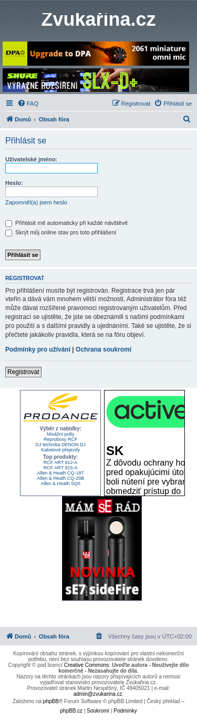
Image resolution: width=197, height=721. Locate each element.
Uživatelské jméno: (31, 159)
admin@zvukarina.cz (98, 694)
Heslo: (14, 183)
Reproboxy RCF (61, 439)
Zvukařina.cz (98, 19)
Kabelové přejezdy (60, 449)
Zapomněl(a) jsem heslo (36, 202)
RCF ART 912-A (61, 462)
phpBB (51, 701)
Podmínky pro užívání (37, 349)
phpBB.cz (71, 711)
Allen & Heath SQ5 (60, 483)
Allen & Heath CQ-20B (60, 478)
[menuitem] (27, 103)
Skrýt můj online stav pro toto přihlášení (61, 232)
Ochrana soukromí (103, 349)
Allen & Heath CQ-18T (60, 473)
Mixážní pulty (61, 434)
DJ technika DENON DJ (60, 444)
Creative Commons (86, 665)
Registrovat (23, 372)
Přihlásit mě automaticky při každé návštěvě (66, 223)
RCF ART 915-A (61, 467)
